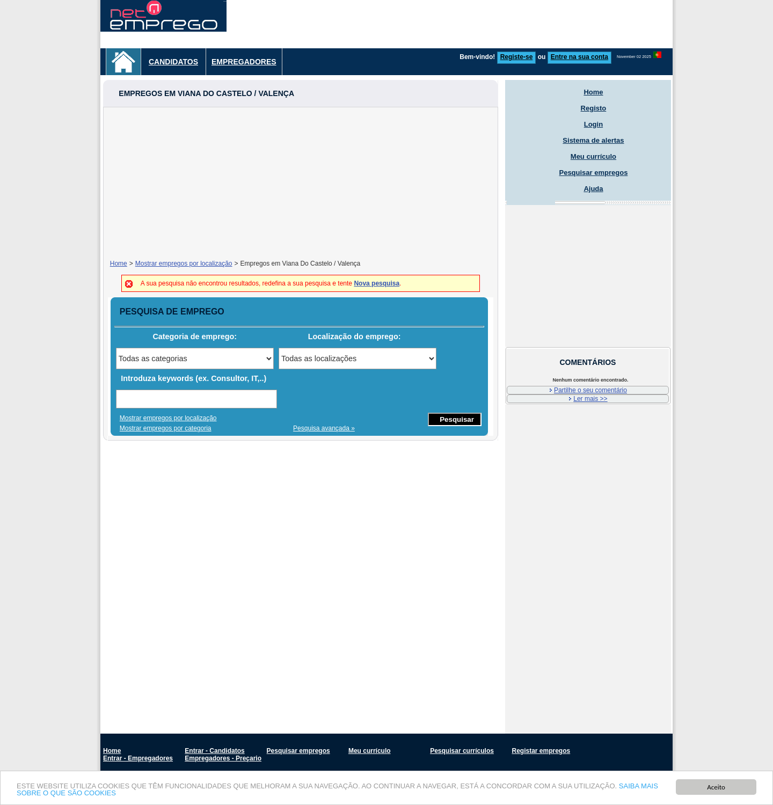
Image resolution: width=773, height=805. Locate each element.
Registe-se (516, 57)
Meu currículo (593, 156)
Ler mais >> (590, 398)
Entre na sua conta (579, 57)
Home (118, 263)
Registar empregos (541, 751)
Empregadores (244, 61)
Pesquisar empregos (593, 173)
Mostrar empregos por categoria (166, 428)
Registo (594, 108)
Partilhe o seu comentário (590, 390)
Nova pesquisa (376, 283)
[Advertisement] (477, 24)
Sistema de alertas (593, 140)
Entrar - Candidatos (214, 751)
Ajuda (593, 189)
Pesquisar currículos (462, 751)
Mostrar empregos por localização (183, 263)
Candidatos (173, 61)
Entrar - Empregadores (138, 758)
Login (593, 124)
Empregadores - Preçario (223, 758)
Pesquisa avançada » (324, 428)
